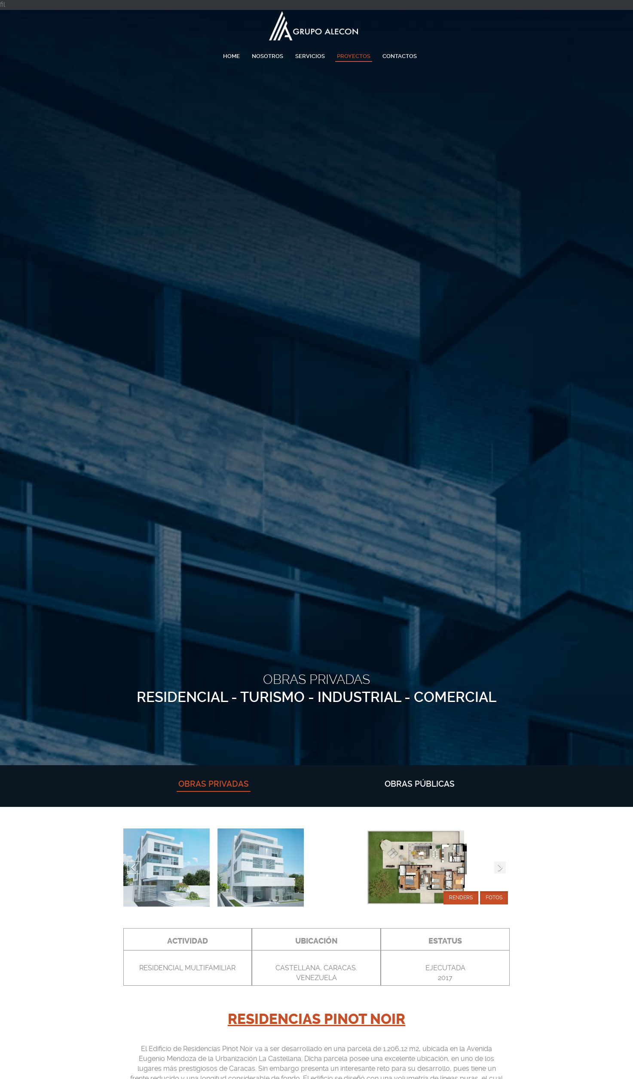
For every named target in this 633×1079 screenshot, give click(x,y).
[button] (133, 867)
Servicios (310, 56)
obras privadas (213, 784)
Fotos (494, 898)
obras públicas (420, 784)
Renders (461, 898)
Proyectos (353, 56)
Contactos (399, 56)
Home (231, 56)
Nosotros (267, 56)
